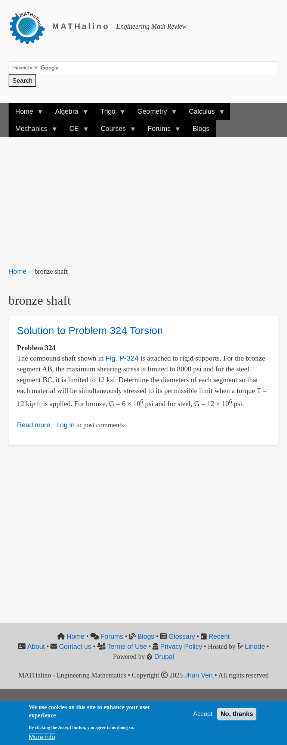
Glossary (182, 636)
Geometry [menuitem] (153, 114)
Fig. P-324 (122, 358)
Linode (255, 646)
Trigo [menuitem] (109, 114)
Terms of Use (127, 646)
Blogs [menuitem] (200, 128)
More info (42, 738)
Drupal (164, 656)
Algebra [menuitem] (68, 114)
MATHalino (81, 26)
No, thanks (236, 715)
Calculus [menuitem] (203, 114)
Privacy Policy (181, 646)
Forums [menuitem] (160, 131)
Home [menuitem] (26, 114)
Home (18, 271)
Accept (203, 715)
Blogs (146, 636)
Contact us (75, 646)
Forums (112, 636)
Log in (65, 425)
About (36, 646)
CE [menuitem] (76, 131)
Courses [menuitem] (115, 131)
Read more (33, 425)
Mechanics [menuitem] (33, 131)
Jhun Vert (199, 675)
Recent (219, 636)
